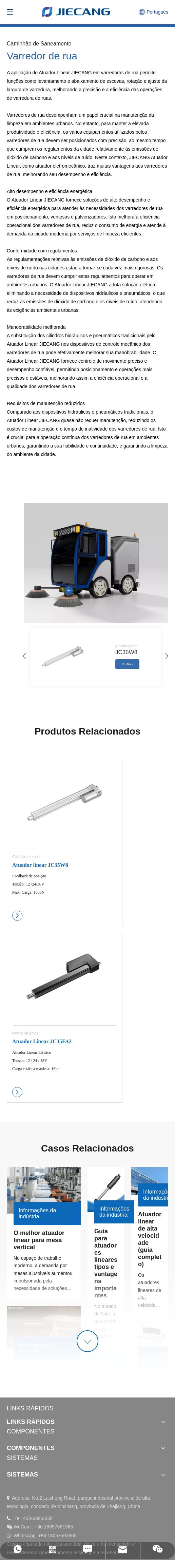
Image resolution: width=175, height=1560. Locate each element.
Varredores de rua (26, 115)
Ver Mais (127, 665)
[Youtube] (29, 1452)
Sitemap (86, 1513)
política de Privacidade (123, 1513)
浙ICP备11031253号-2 (30, 1526)
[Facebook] (45, 1452)
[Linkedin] (13, 1452)
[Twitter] (78, 1452)
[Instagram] (62, 1452)
